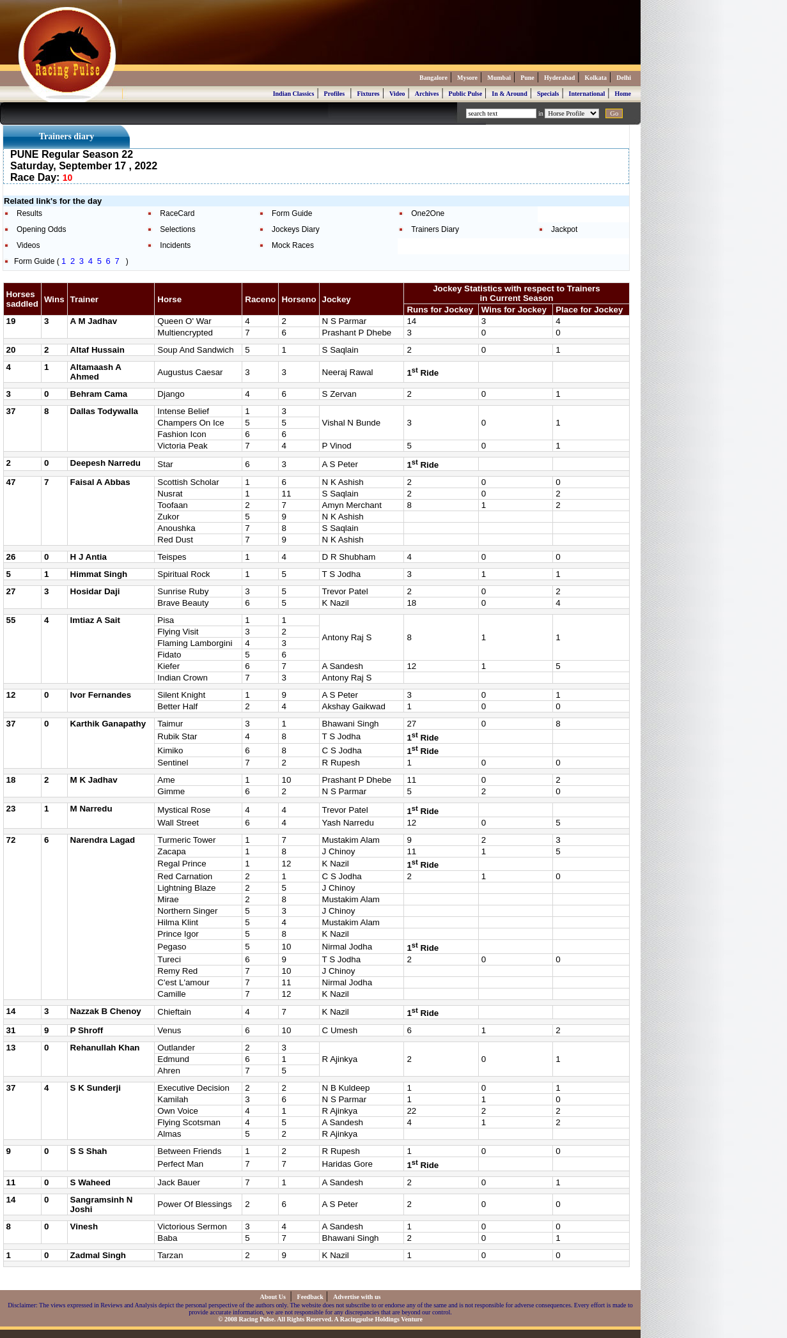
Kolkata (596, 77)
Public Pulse (466, 93)
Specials (548, 93)
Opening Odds (41, 229)
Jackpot (564, 229)
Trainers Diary (435, 229)
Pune (527, 77)
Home (622, 93)
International (587, 93)
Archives (427, 93)
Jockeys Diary (296, 229)
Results (29, 213)
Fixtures (368, 93)
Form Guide (292, 213)
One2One (427, 213)
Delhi (623, 77)
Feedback (310, 1296)
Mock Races (293, 245)
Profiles (334, 93)
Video (397, 93)
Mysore (467, 77)
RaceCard (177, 213)
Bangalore (433, 77)
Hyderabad (559, 77)
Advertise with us (356, 1296)
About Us (274, 1296)
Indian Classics (294, 93)
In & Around (509, 93)
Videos (28, 245)
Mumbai (499, 77)
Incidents (175, 245)
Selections (177, 229)
